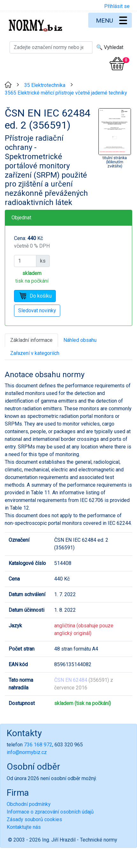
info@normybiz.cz (27, 752)
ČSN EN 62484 (70, 680)
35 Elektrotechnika (44, 85)
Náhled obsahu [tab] (80, 340)
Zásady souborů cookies (34, 819)
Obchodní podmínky (29, 804)
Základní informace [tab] (31, 340)
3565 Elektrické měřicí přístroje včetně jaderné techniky (66, 93)
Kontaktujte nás (24, 827)
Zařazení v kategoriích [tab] (34, 353)
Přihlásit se (117, 6)
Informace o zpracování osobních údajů (50, 812)
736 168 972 (38, 745)
